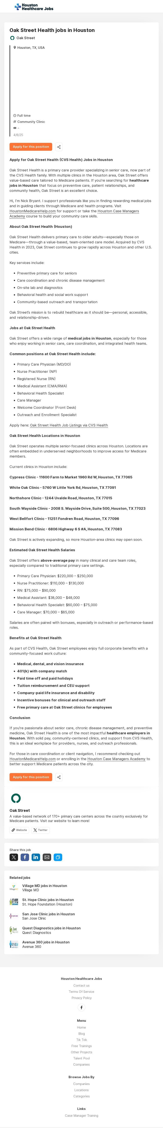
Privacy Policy (82, 999)
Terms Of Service (81, 993)
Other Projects (81, 1053)
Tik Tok (81, 1041)
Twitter (43, 831)
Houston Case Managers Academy (116, 759)
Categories (81, 1097)
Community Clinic (31, 122)
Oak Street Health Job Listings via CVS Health (69, 425)
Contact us (81, 986)
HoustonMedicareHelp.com (33, 211)
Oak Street (26, 38)
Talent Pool (81, 1059)
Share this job (61, 147)
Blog (81, 1034)
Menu (7, 6)
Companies (81, 1065)
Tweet (14, 858)
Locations (81, 1091)
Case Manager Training (81, 1116)
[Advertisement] (83, 81)
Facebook (81, 1008)
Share (25, 858)
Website (21, 831)
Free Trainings (81, 1047)
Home (81, 1028)
